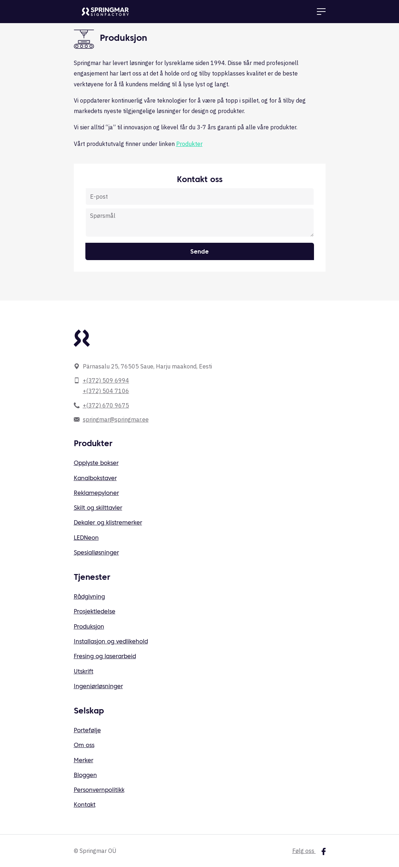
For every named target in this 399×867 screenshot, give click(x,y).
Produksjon (89, 627)
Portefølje (87, 731)
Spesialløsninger (96, 553)
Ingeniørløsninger (98, 687)
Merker (83, 761)
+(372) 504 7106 (106, 390)
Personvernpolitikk (99, 790)
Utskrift (83, 672)
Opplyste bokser (96, 463)
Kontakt (84, 805)
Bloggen (85, 775)
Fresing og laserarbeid (105, 657)
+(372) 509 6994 (106, 380)
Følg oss (309, 851)
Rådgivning (89, 597)
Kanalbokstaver (95, 479)
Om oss (84, 746)
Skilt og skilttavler (98, 508)
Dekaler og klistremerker (108, 523)
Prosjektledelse (94, 612)
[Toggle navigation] (321, 11)
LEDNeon (86, 538)
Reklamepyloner (96, 493)
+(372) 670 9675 (106, 405)
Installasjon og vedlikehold (111, 642)
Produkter (189, 143)
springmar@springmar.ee (116, 419)
